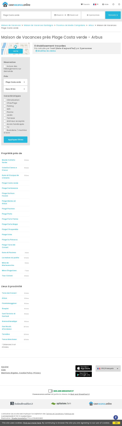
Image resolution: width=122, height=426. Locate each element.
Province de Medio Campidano (70, 25)
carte (15, 51)
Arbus (91, 25)
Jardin (8, 115)
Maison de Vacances (11, 25)
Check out (72, 15)
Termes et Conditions (55, 414)
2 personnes (92, 15)
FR (97, 4)
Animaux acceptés (14, 121)
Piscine (8, 112)
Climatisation (11, 100)
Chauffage (10, 103)
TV (6, 127)
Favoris (85, 4)
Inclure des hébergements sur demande (12, 69)
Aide (105, 4)
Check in (59, 15)
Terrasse (9, 118)
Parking (9, 106)
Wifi (7, 109)
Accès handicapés (14, 124)
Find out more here (32, 423)
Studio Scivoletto (19, 418)
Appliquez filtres (15, 139)
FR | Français (111, 368)
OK (116, 423)
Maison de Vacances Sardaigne (38, 25)
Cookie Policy (26, 416)
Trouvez (113, 15)
